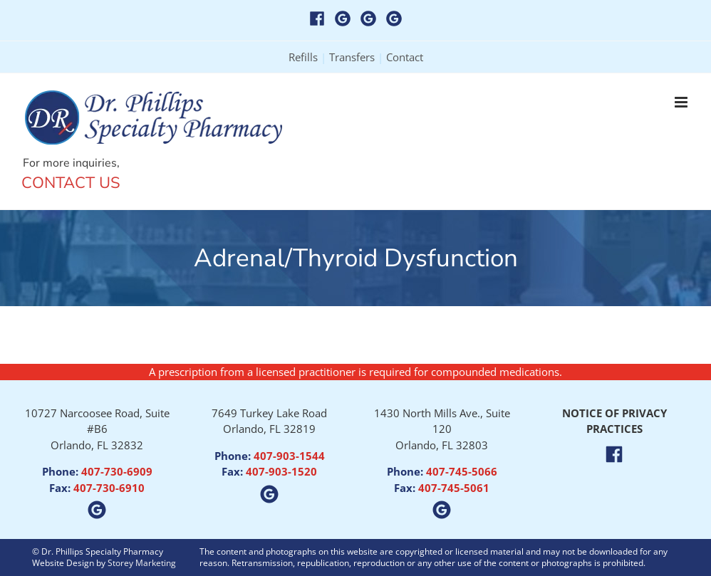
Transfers (352, 57)
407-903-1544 (289, 456)
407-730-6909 (116, 471)
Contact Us (70, 183)
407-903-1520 (281, 471)
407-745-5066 (461, 471)
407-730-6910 (109, 488)
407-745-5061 (453, 488)
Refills (303, 57)
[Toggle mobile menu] (682, 102)
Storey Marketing (142, 563)
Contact (404, 57)
